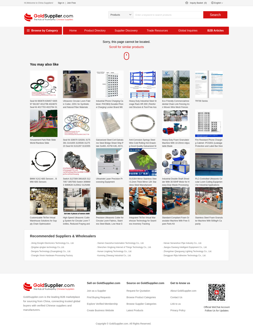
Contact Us (176, 297)
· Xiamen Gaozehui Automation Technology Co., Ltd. (120, 243)
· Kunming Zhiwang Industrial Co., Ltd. (113, 255)
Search (215, 15)
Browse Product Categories (141, 297)
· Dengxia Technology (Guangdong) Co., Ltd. (50, 251)
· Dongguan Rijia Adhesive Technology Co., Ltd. (184, 255)
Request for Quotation (138, 290)
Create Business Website (100, 310)
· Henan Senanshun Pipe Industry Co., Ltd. (182, 243)
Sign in (61, 3)
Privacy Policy (177, 310)
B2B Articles (215, 30)
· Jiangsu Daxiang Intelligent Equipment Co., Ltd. (184, 247)
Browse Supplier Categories (141, 303)
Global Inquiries (187, 30)
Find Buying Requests (98, 297)
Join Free (71, 3)
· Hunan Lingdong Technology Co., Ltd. (114, 251)
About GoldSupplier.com (183, 290)
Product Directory (95, 30)
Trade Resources (157, 30)
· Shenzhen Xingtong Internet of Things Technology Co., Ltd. (123, 247)
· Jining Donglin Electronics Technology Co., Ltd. (52, 243)
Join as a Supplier (96, 290)
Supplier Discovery (126, 30)
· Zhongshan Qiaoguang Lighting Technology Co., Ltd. (187, 251)
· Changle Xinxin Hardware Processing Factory (51, 255)
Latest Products (134, 310)
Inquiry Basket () (198, 3)
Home (73, 30)
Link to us (175, 303)
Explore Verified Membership (102, 303)
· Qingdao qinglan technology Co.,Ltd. (47, 247)
